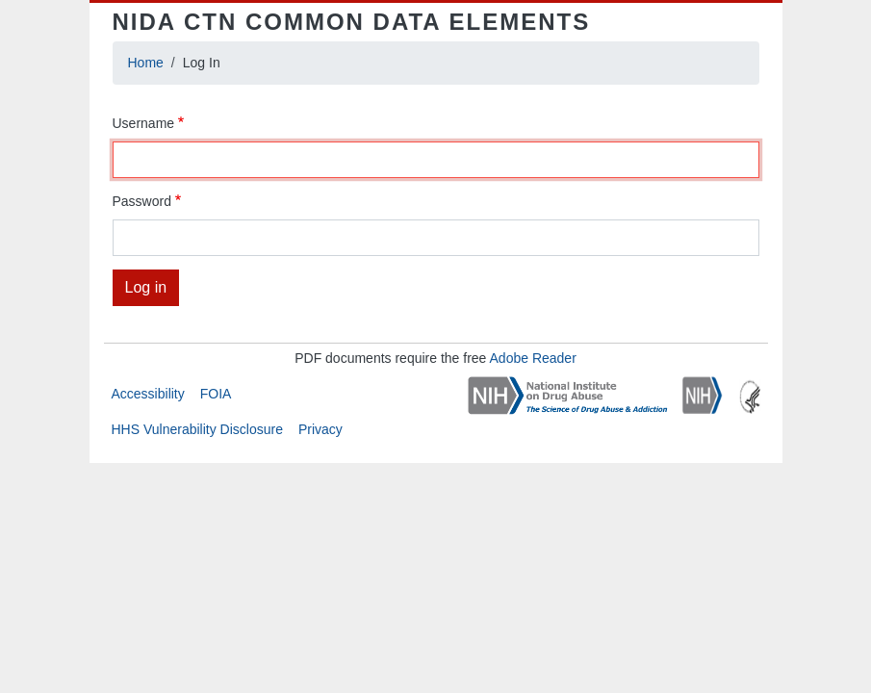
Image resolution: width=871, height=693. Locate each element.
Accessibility (148, 393)
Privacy (320, 429)
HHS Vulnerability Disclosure (197, 429)
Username (144, 123)
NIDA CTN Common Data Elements (352, 22)
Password (142, 201)
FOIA (216, 393)
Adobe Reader (533, 358)
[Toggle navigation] (732, 22)
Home (146, 62)
